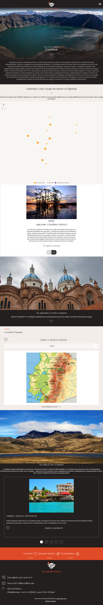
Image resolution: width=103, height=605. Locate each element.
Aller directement (51, 55)
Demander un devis (46, 553)
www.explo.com (61, 598)
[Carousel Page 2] (46, 541)
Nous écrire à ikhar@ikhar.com (20, 583)
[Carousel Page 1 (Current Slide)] (41, 541)
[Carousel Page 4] (56, 541)
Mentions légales (50, 601)
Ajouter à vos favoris (53, 246)
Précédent (49, 252)
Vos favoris (28, 553)
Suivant (54, 252)
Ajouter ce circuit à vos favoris (53, 339)
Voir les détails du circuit (49, 407)
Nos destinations (68, 553)
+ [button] (3, 105)
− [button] (3, 108)
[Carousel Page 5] (61, 541)
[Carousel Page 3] (51, 541)
